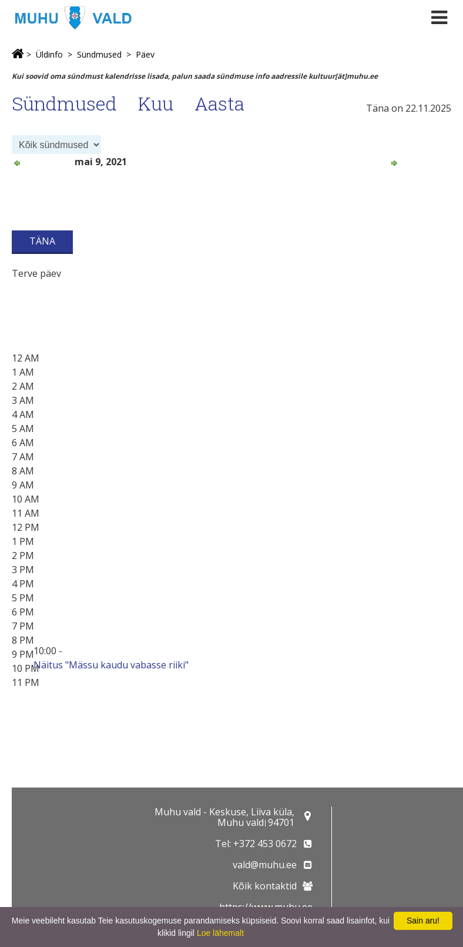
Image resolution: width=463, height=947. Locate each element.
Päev (145, 54)
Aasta (219, 103)
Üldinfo (49, 54)
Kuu (155, 103)
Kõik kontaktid (265, 885)
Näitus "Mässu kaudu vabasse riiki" (111, 664)
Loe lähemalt (220, 933)
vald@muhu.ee (265, 864)
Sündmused (99, 54)
